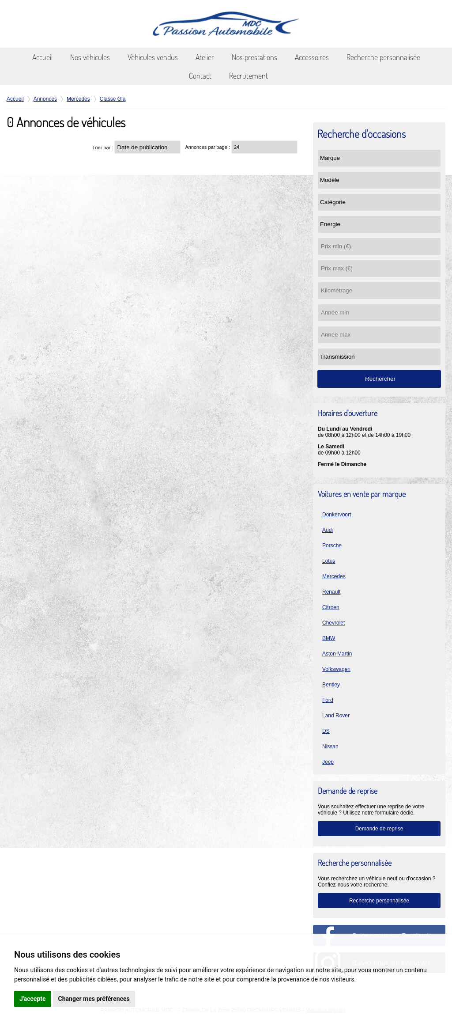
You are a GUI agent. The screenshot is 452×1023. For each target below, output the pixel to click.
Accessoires (312, 57)
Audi (327, 530)
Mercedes (334, 576)
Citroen (330, 607)
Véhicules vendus (153, 57)
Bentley (331, 685)
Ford (327, 700)
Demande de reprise (379, 829)
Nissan (330, 746)
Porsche (332, 545)
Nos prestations (254, 57)
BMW (328, 638)
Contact (200, 75)
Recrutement (248, 75)
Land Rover (336, 715)
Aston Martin (337, 654)
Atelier (205, 57)
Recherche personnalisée (383, 57)
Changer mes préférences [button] (94, 998)
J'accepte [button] (32, 998)
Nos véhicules (90, 57)
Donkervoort (336, 515)
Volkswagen (336, 669)
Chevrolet (333, 623)
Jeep (328, 762)
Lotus (328, 561)
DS (326, 731)
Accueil (42, 57)
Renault (331, 592)
